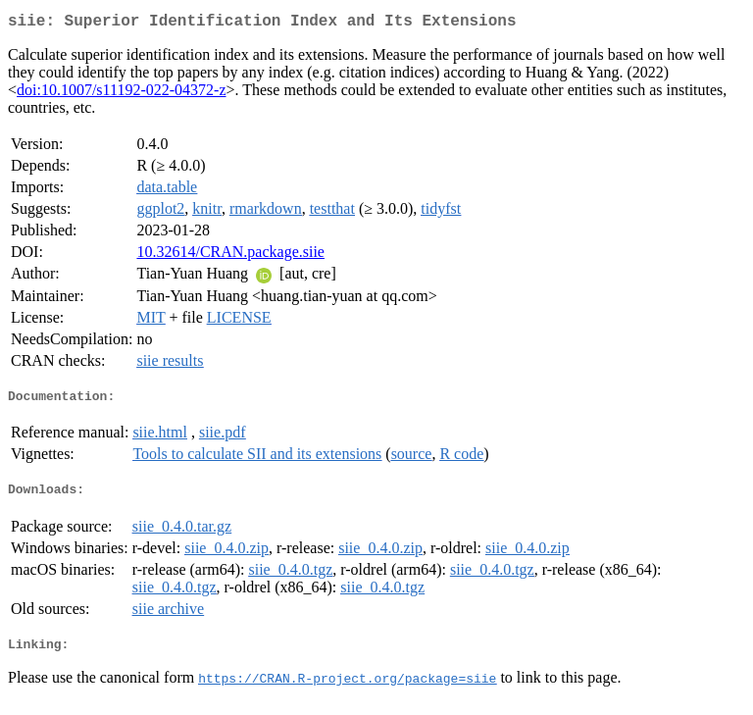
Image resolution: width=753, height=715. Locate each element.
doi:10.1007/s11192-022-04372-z (121, 93)
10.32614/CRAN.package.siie (230, 255)
